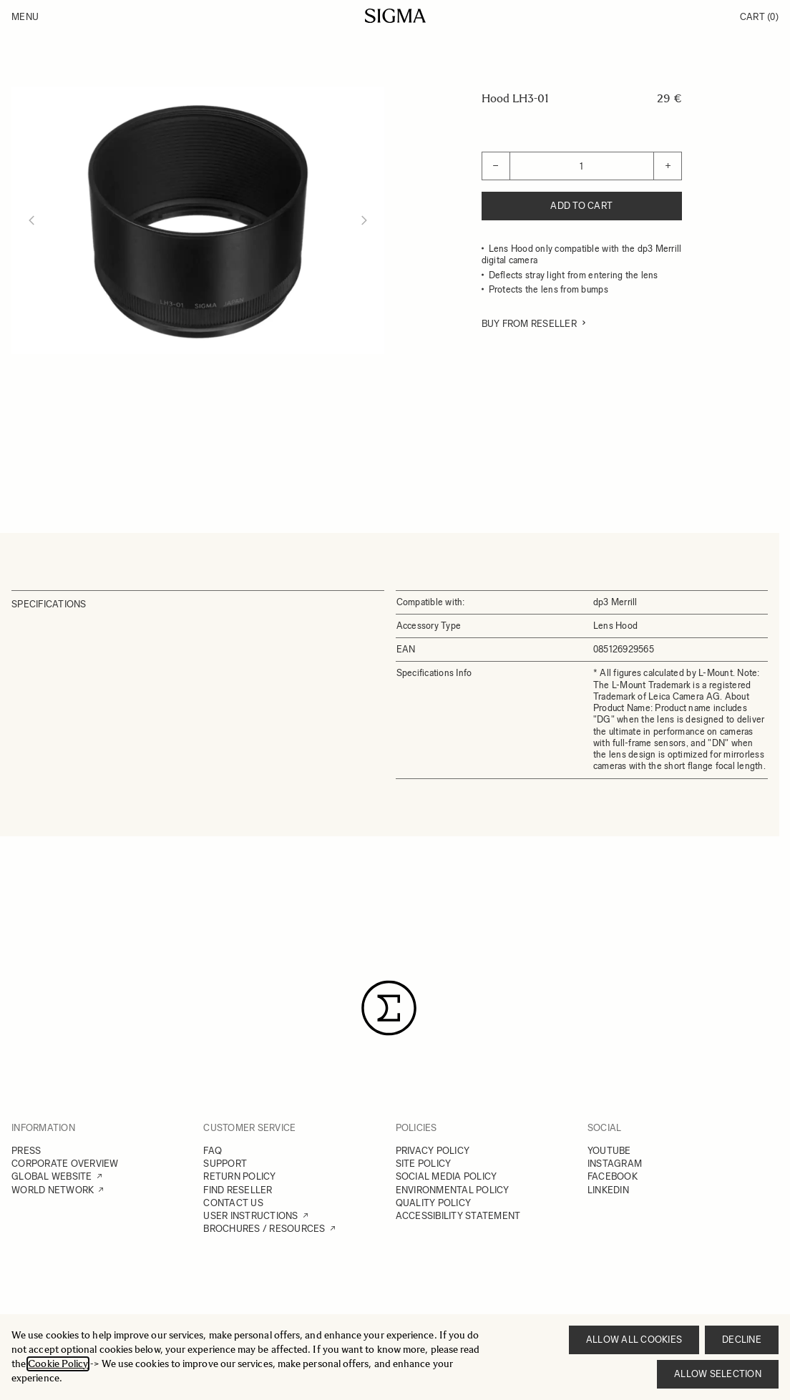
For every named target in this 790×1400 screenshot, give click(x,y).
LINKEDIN (608, 1190)
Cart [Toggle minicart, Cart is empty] (759, 16)
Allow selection (717, 1374)
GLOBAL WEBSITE (51, 1176)
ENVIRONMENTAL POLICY (452, 1190)
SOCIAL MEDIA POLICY (446, 1176)
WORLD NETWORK (52, 1190)
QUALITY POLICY (434, 1203)
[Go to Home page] (395, 16)
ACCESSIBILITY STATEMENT (458, 1215)
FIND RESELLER (237, 1190)
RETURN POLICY (239, 1176)
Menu (25, 16)
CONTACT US (233, 1203)
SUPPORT (225, 1163)
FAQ (212, 1150)
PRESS (26, 1150)
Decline (741, 1339)
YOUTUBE (609, 1150)
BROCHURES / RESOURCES (264, 1228)
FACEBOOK (612, 1176)
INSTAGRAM (614, 1163)
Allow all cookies (634, 1339)
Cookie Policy (58, 1364)
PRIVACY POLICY (433, 1150)
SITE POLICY (424, 1163)
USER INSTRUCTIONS (250, 1215)
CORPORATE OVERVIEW (65, 1163)
